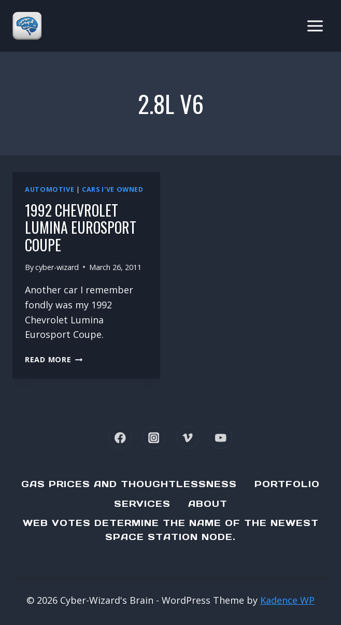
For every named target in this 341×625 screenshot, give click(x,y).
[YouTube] (221, 438)
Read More (53, 359)
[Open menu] (315, 25)
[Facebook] (120, 438)
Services (142, 503)
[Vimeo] (187, 438)
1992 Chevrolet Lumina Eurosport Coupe (80, 227)
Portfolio (287, 484)
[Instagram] (154, 438)
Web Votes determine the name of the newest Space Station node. (171, 530)
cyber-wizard (57, 267)
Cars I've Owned (112, 189)
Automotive (49, 189)
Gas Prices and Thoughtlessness (129, 484)
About (208, 503)
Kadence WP (287, 600)
